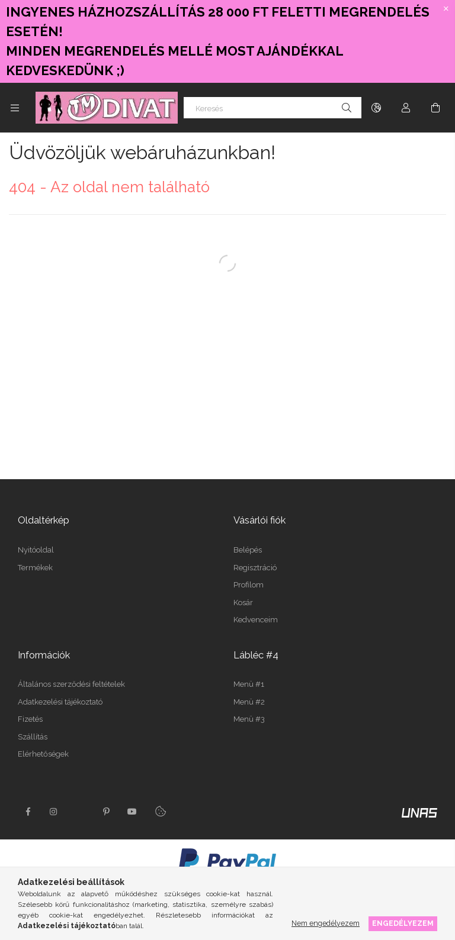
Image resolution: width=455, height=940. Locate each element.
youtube (132, 812)
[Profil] (406, 107)
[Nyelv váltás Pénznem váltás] (376, 107)
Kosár (243, 602)
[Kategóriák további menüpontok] (15, 107)
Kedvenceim (255, 619)
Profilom (248, 584)
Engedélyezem (403, 923)
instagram (54, 812)
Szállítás (32, 736)
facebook (28, 812)
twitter (80, 812)
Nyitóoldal (36, 549)
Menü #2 (249, 701)
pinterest (106, 812)
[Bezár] (446, 9)
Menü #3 (249, 719)
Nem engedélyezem (325, 923)
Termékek (35, 567)
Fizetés (30, 719)
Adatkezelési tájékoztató (60, 701)
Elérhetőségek (43, 754)
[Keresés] (272, 107)
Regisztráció (255, 567)
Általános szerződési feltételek (71, 684)
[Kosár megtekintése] (435, 107)
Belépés (247, 549)
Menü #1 (248, 684)
